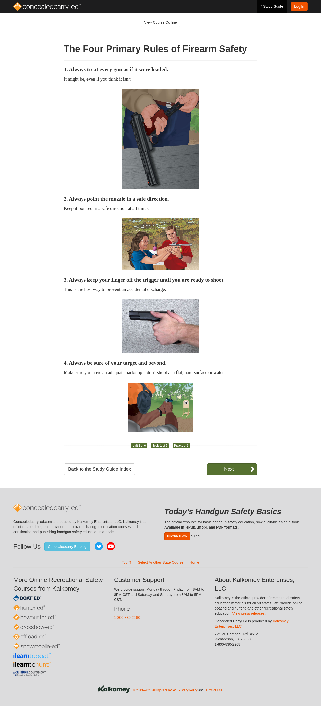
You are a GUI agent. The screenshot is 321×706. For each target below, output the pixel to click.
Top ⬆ (127, 562)
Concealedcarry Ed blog (67, 547)
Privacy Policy (187, 690)
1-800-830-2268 (127, 617)
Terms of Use (213, 690)
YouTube (111, 546)
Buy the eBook (177, 536)
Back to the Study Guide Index (99, 469)
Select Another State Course (160, 562)
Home (194, 562)
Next (229, 469)
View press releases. (249, 613)
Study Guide (272, 6)
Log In (299, 6)
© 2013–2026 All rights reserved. (155, 690)
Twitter (99, 546)
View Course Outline (160, 22)
